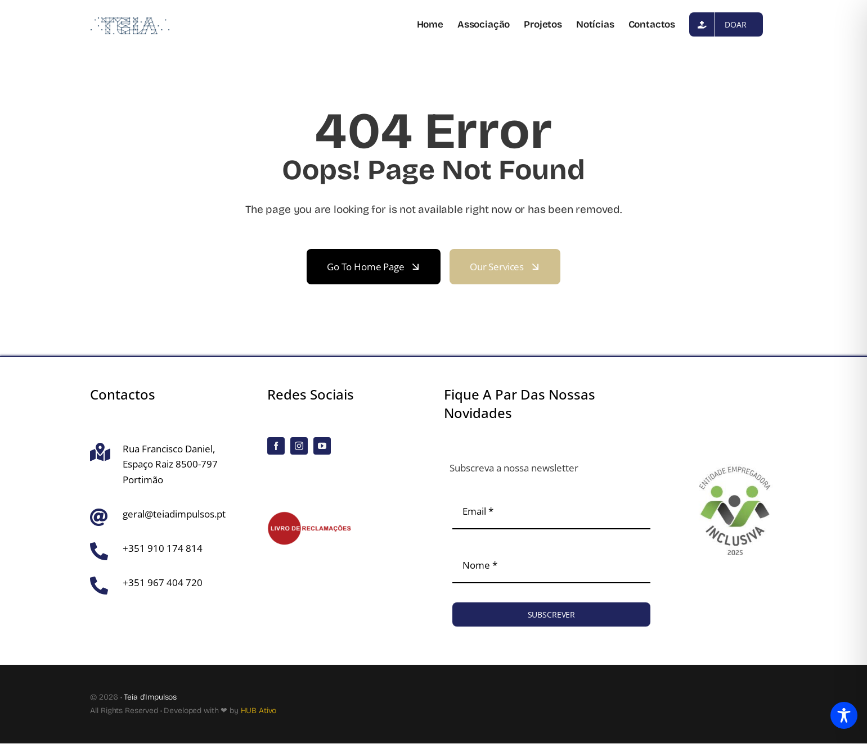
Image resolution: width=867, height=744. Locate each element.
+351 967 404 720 (163, 582)
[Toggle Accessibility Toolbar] (844, 718)
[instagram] (299, 446)
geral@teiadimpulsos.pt (174, 513)
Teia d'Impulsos (150, 697)
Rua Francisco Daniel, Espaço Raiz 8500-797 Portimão (170, 464)
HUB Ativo (259, 710)
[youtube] (322, 446)
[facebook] (276, 446)
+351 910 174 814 (163, 548)
